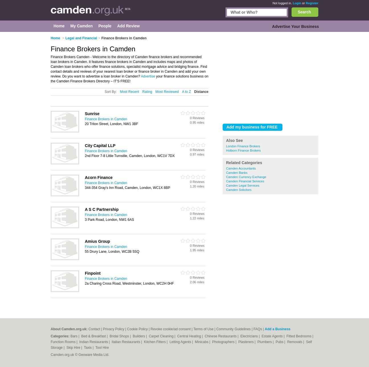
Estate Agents (273, 336)
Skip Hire (73, 348)
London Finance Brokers (243, 146)
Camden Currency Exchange (246, 177)
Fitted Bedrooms (299, 336)
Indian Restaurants (94, 342)
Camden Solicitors (238, 189)
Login (297, 3)
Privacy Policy (113, 329)
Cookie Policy (137, 329)
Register (312, 3)
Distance (201, 92)
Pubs (280, 342)
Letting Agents (180, 342)
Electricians (249, 336)
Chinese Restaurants (221, 336)
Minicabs (202, 342)
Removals (295, 342)
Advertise (148, 76)
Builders (139, 336)
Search (304, 12)
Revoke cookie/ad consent (171, 329)
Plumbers (265, 342)
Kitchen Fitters (155, 342)
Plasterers (246, 342)
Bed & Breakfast (94, 336)
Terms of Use (203, 329)
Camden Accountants (241, 168)
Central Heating (189, 336)
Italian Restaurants (126, 342)
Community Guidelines (233, 329)
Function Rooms (64, 342)
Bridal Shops (120, 336)
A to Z (186, 92)
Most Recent (129, 92)
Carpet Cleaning (162, 336)
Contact (94, 329)
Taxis (88, 348)
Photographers (223, 342)
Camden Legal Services (242, 185)
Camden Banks (236, 172)
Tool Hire (102, 348)
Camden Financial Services (245, 181)
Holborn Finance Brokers (243, 150)
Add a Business (277, 329)
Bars (74, 336)
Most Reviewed (167, 92)
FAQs (257, 329)
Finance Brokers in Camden (106, 119)
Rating (147, 92)
